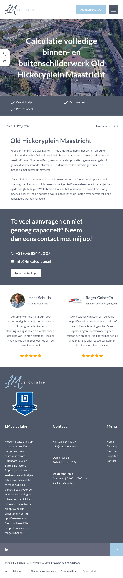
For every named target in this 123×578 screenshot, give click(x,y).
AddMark (75, 562)
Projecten (112, 456)
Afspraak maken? (90, 9)
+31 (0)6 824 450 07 (30, 253)
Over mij (112, 446)
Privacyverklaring (69, 571)
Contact (111, 461)
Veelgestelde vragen (15, 571)
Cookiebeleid (89, 571)
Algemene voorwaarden (43, 571)
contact (89, 184)
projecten (23, 126)
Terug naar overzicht (105, 125)
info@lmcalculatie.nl (31, 261)
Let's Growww (53, 562)
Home (10, 126)
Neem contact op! (26, 273)
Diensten (112, 451)
